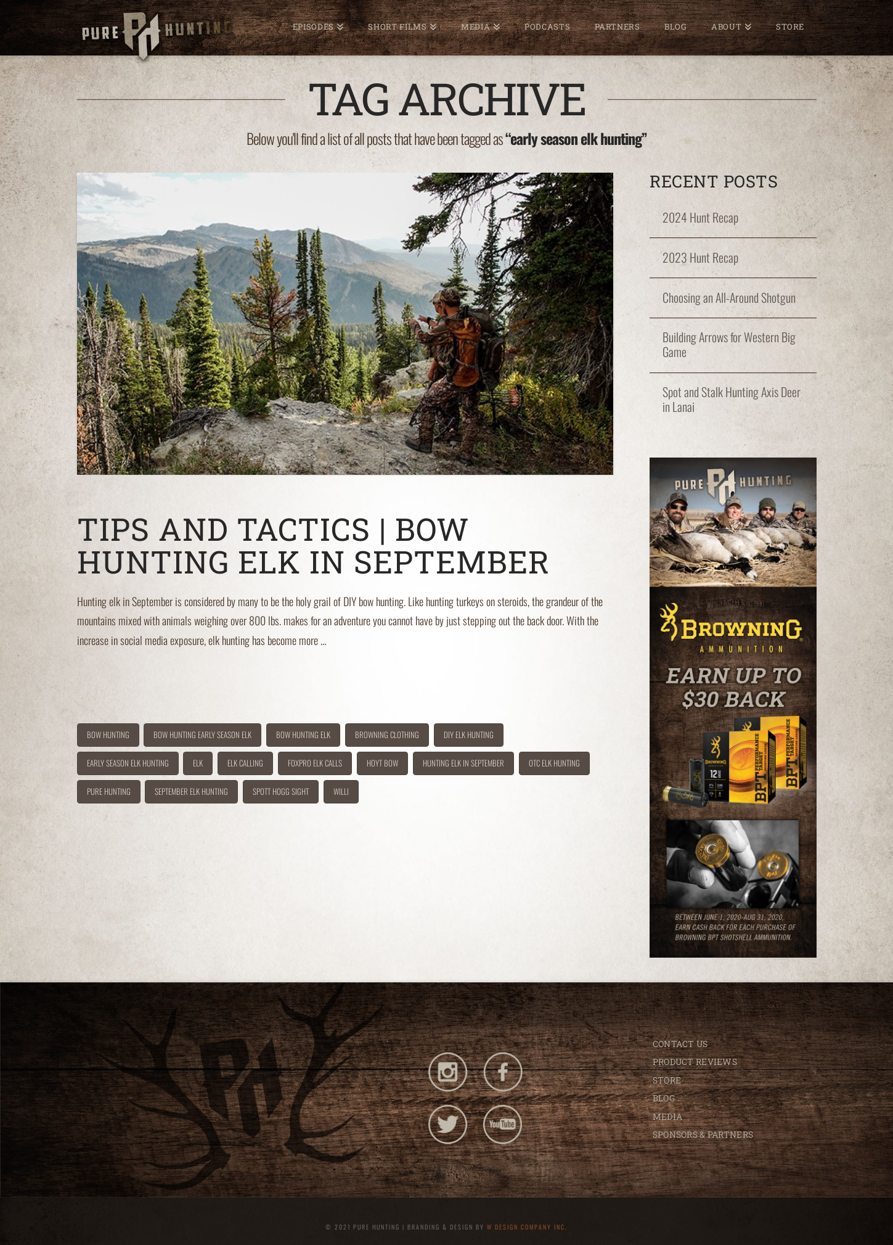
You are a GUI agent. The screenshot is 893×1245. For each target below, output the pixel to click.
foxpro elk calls (315, 763)
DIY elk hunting (469, 734)
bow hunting (108, 734)
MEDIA (667, 1116)
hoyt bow (382, 763)
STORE (667, 1080)
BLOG (664, 1098)
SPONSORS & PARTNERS (703, 1134)
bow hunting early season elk (202, 734)
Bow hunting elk (303, 734)
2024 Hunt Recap (700, 217)
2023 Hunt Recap (700, 257)
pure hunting (109, 791)
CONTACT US (680, 1044)
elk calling (245, 763)
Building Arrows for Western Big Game (729, 345)
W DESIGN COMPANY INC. (527, 1226)
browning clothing (387, 734)
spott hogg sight (281, 791)
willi (341, 791)
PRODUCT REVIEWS (695, 1061)
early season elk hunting (128, 763)
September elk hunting (191, 791)
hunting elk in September (463, 763)
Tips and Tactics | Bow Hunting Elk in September (317, 545)
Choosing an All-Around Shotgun (729, 297)
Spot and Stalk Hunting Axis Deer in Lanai (732, 399)
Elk (198, 763)
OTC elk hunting (554, 763)
